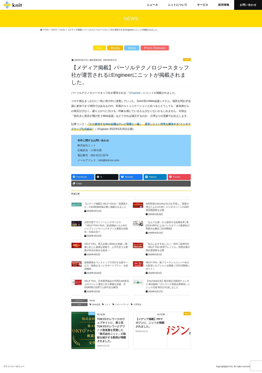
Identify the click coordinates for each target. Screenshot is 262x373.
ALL (100, 48)
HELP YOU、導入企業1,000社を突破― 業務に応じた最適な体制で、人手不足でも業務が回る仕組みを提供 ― (106, 247)
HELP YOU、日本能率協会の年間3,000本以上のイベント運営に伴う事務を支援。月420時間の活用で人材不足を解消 (106, 284)
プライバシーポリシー (14, 366)
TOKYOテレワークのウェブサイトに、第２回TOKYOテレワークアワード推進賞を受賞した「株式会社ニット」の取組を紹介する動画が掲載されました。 (111, 330)
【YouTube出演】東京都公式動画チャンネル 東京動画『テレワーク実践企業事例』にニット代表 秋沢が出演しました (168, 284)
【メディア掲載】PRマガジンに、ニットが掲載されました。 (150, 323)
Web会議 (96, 304)
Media (187, 59)
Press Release (154, 48)
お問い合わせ (248, 4)
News (132, 48)
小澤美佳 (137, 304)
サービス (202, 4)
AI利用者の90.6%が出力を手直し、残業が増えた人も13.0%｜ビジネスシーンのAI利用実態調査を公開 (167, 206)
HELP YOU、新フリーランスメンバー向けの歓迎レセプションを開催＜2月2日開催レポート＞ (168, 265)
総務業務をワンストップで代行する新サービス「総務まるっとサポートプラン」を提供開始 (106, 265)
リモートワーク (122, 304)
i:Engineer (135, 92)
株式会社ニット (12, 5)
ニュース (152, 4)
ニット (108, 304)
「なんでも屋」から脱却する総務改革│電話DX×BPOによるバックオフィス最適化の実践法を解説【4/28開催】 (167, 225)
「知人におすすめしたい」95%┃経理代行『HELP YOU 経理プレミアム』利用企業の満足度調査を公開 (168, 247)
